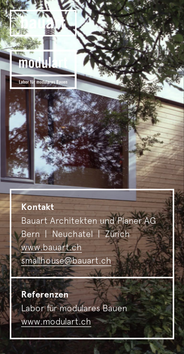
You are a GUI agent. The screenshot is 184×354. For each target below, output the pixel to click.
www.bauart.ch (51, 247)
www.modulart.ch (56, 321)
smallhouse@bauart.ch (66, 260)
